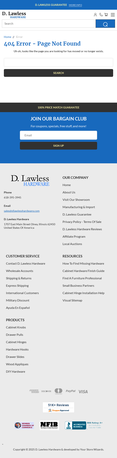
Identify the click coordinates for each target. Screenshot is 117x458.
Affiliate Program (74, 236)
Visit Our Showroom (76, 199)
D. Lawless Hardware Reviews (82, 229)
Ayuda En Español (18, 307)
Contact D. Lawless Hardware (25, 263)
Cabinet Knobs (16, 327)
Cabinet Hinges (16, 342)
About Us (69, 192)
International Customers (22, 293)
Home (67, 185)
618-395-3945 (12, 197)
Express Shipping (17, 285)
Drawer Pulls (14, 334)
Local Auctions (72, 244)
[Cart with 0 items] (106, 14)
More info (75, 4)
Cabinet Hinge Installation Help (83, 293)
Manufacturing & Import (79, 207)
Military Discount (17, 300)
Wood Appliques (17, 364)
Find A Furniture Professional (82, 278)
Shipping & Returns (18, 278)
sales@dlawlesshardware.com (22, 210)
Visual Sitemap (72, 300)
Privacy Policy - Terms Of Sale (82, 221)
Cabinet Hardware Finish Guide (83, 271)
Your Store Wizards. (92, 449)
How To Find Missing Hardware (83, 263)
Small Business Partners (78, 285)
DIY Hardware (15, 371)
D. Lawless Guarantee (77, 214)
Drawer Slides (15, 356)
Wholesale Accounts (19, 271)
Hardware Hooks (17, 349)
